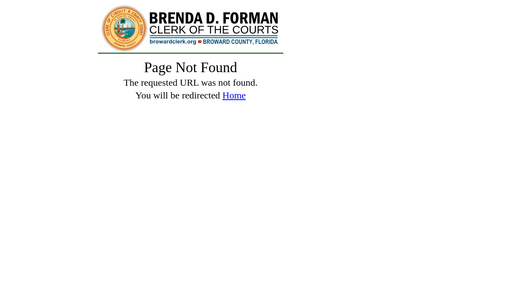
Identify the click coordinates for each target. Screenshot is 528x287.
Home (234, 95)
